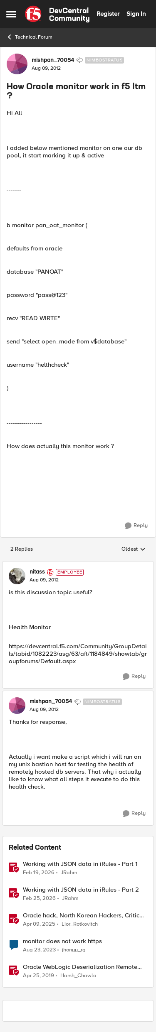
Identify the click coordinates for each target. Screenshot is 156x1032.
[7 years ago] (38, 975)
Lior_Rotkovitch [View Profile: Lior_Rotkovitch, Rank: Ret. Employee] (80, 924)
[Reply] (136, 525)
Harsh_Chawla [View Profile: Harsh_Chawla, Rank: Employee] (78, 975)
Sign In (136, 13)
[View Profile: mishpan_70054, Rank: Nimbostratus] (17, 64)
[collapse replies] (78, 565)
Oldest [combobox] (133, 549)
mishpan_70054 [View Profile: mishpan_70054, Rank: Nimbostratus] (53, 60)
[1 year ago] (39, 924)
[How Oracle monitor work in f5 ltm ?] (44, 580)
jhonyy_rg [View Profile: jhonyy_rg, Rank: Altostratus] (74, 949)
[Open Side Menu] (11, 14)
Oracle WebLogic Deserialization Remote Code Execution (80, 967)
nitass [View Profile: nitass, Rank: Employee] (37, 572)
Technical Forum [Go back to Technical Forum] (29, 37)
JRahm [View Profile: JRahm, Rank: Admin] (69, 872)
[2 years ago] (39, 949)
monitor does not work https (62, 941)
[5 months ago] (38, 872)
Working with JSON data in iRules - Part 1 (80, 864)
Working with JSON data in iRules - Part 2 (81, 889)
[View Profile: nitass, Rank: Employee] (17, 576)
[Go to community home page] (57, 14)
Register (108, 13)
